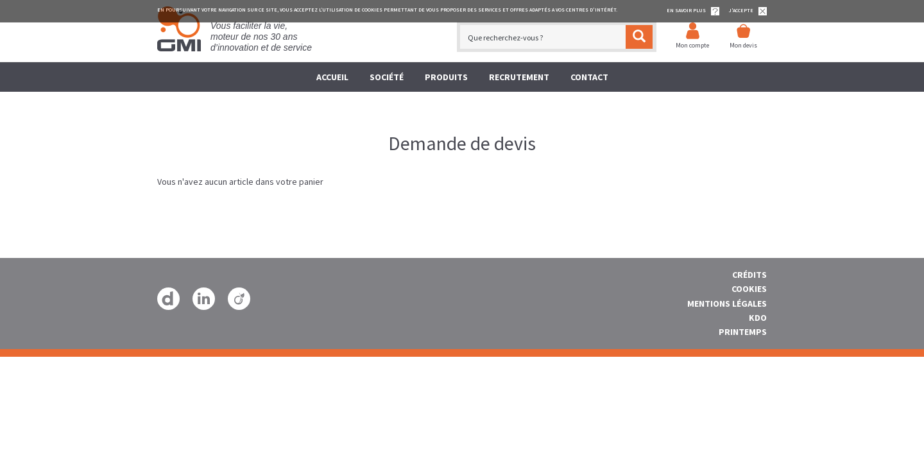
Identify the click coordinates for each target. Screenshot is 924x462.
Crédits (749, 274)
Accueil (332, 77)
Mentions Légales (727, 303)
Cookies (749, 289)
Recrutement (519, 77)
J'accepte (748, 11)
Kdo (758, 317)
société (387, 77)
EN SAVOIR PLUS (693, 11)
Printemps (743, 332)
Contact (589, 77)
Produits (446, 77)
